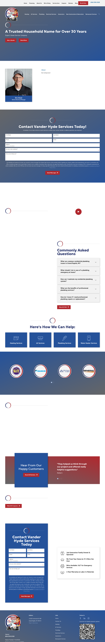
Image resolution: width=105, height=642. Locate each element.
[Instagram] (88, 548)
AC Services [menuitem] (34, 14)
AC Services (58, 556)
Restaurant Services (60, 568)
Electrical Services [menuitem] (51, 14)
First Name (9, 479)
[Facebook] (80, 548)
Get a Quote (10, 40)
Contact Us (58, 551)
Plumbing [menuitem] (41, 14)
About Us (39, 3)
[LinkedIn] (84, 548)
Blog (76, 3)
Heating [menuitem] (27, 14)
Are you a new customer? (13, 493)
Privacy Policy (24, 520)
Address (9, 488)
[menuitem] (7, 592)
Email (26, 484)
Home (25, 3)
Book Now (83, 3)
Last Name (27, 479)
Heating (57, 554)
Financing (31, 3)
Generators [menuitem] (61, 14)
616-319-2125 (95, 2)
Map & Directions (33, 552)
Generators (58, 565)
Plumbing (57, 559)
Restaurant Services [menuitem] (91, 14)
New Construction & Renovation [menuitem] (75, 14)
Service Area (56, 3)
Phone (8, 484)
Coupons (64, 3)
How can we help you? (12, 498)
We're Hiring (47, 3)
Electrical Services (60, 562)
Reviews (70, 3)
